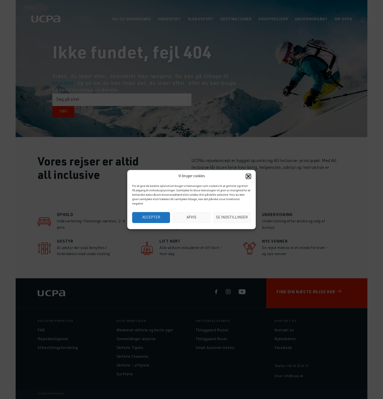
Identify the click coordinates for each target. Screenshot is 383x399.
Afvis (191, 217)
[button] (248, 176)
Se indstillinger (232, 217)
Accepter (151, 217)
